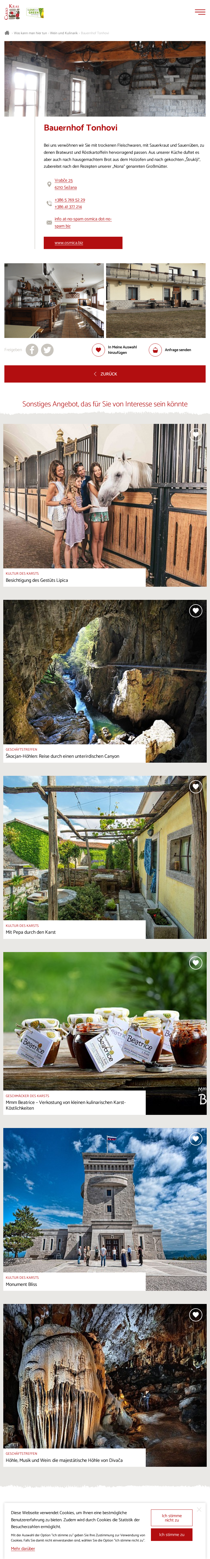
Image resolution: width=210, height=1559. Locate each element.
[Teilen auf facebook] (32, 350)
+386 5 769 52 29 (70, 200)
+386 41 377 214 (68, 206)
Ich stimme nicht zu (172, 1518)
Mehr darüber (23, 1548)
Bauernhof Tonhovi (95, 33)
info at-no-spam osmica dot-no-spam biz (83, 222)
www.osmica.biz (69, 243)
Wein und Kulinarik (64, 33)
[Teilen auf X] (47, 350)
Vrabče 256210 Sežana (66, 184)
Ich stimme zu (171, 1534)
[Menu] (200, 12)
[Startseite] (12, 12)
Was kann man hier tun (30, 33)
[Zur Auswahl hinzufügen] (120, 350)
